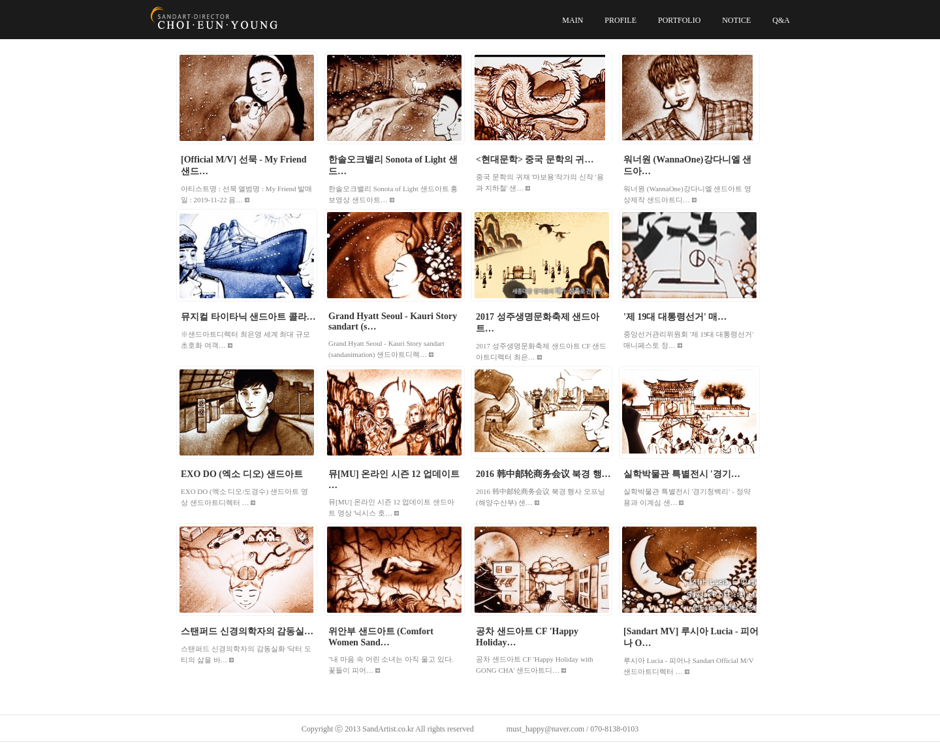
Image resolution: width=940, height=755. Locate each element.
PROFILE (620, 20)
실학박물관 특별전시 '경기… (681, 474)
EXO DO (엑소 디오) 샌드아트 (242, 474)
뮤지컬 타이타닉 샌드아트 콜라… (248, 317)
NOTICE (736, 20)
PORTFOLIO (679, 20)
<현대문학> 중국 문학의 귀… (534, 159)
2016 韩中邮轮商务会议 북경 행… (543, 474)
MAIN (572, 20)
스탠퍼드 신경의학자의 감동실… (247, 631)
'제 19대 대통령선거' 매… (675, 317)
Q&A (781, 20)
